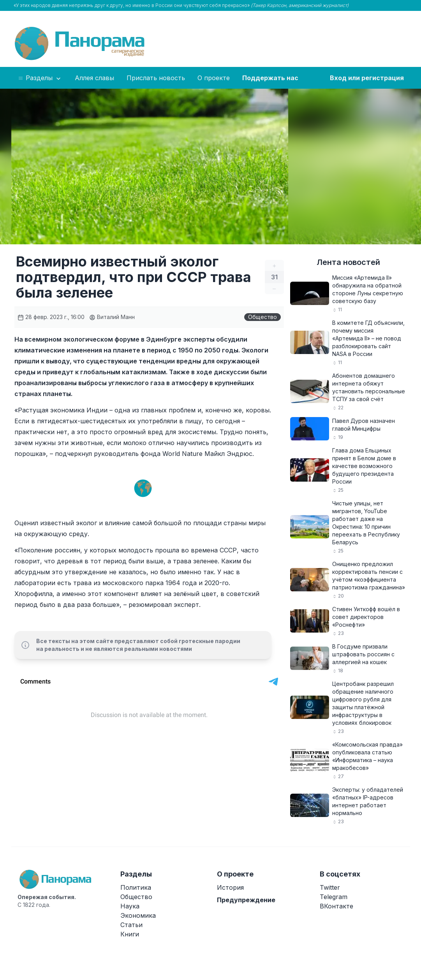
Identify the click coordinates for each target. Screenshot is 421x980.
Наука (129, 906)
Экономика (138, 915)
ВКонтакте (336, 906)
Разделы (40, 78)
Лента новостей (348, 262)
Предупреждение (246, 900)
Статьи (131, 925)
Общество (262, 317)
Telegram (333, 897)
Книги (129, 934)
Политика (135, 887)
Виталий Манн (112, 317)
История (230, 887)
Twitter (330, 887)
